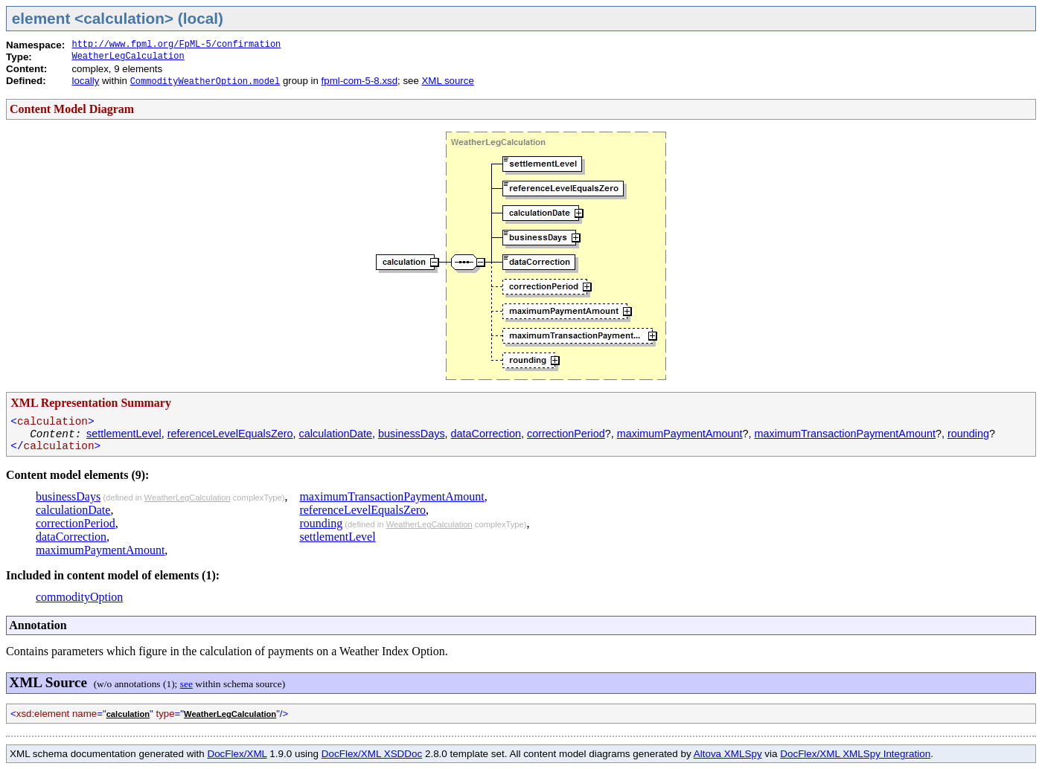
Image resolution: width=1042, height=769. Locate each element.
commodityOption (79, 597)
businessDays (411, 434)
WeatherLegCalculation (127, 56)
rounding (968, 434)
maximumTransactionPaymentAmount (845, 434)
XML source (448, 80)
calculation (128, 714)
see (186, 683)
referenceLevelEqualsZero (230, 434)
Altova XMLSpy (728, 753)
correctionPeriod (566, 434)
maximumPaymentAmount (680, 434)
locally (85, 80)
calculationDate (335, 434)
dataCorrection (486, 434)
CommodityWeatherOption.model (205, 82)
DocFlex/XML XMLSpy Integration (855, 753)
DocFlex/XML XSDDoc (372, 753)
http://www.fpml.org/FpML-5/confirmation (176, 44)
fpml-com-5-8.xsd (359, 80)
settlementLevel (124, 434)
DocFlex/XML (236, 753)
